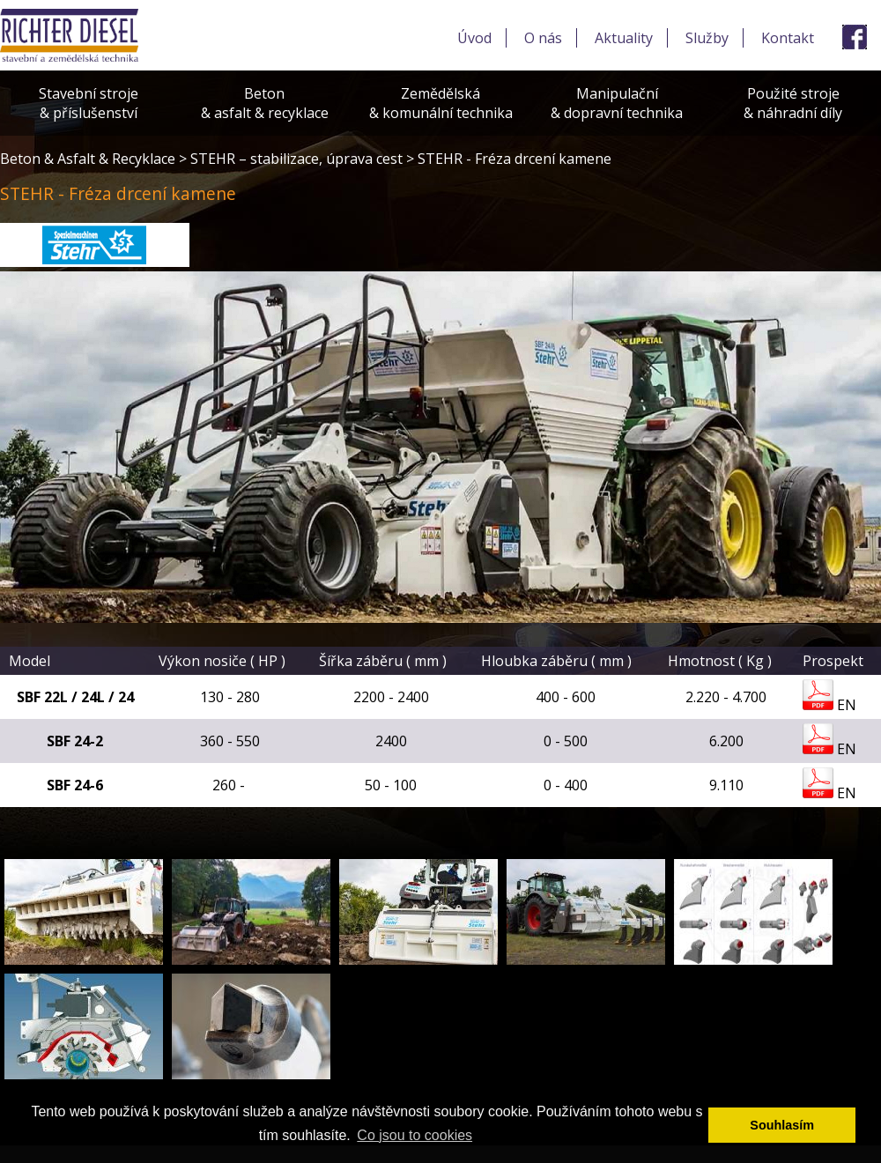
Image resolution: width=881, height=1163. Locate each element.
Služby (707, 38)
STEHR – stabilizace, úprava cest (296, 158)
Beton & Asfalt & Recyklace (87, 158)
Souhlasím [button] (782, 1125)
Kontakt (787, 38)
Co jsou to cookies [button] (414, 1135)
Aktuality (624, 38)
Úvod (474, 38)
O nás (543, 38)
